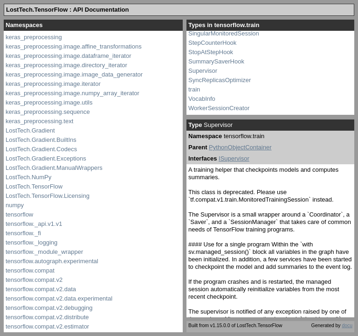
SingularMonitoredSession (223, 33)
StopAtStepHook (210, 52)
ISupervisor (234, 158)
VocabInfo (201, 98)
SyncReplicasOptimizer (219, 80)
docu (347, 325)
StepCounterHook (212, 42)
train (194, 89)
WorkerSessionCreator (218, 108)
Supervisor (202, 70)
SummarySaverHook (216, 61)
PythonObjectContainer (240, 147)
